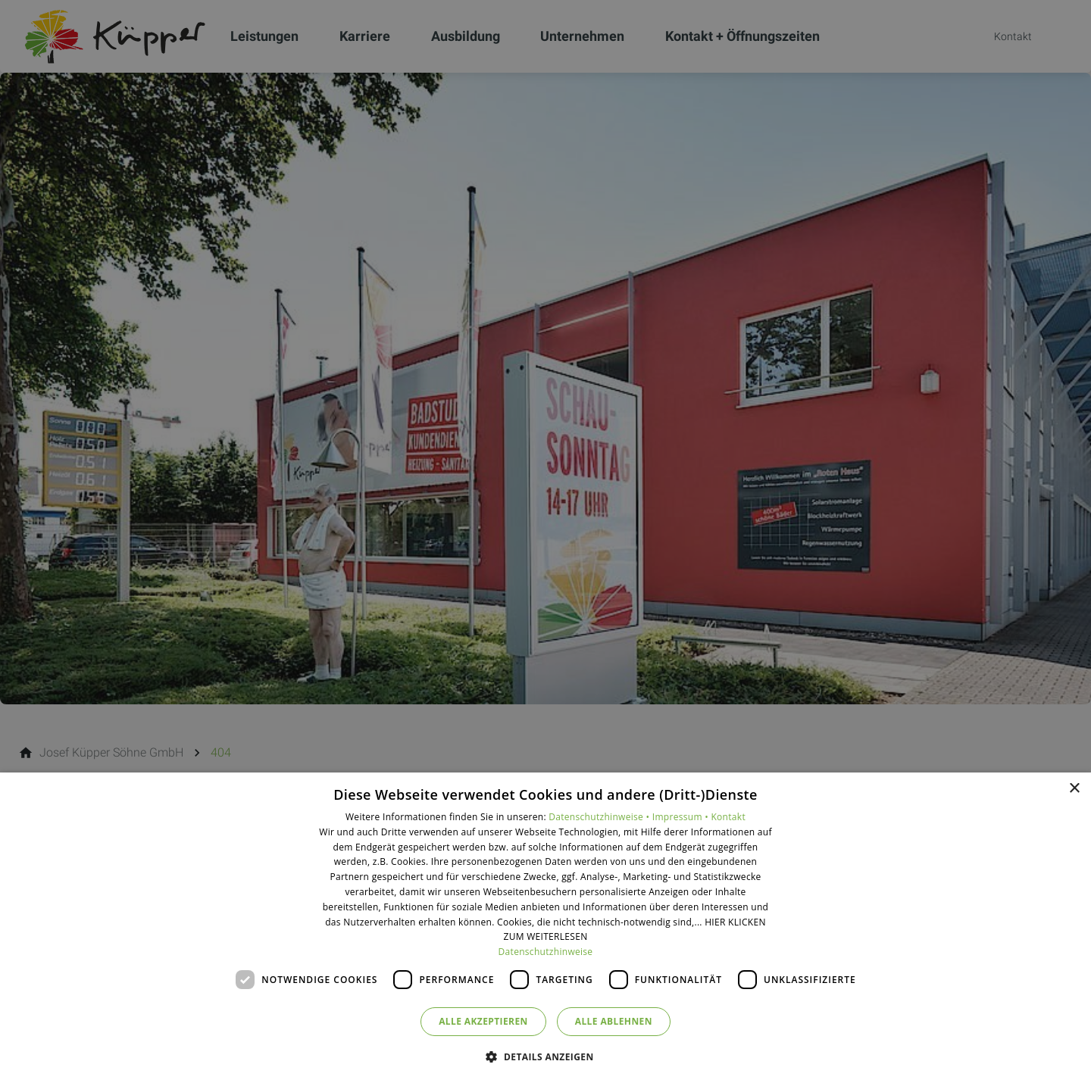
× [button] (1074, 788)
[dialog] (545, 927)
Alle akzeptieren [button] (483, 1021)
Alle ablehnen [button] (613, 1021)
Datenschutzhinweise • (600, 816)
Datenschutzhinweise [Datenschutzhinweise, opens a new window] (546, 951)
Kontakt (728, 816)
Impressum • (681, 816)
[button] (545, 1056)
